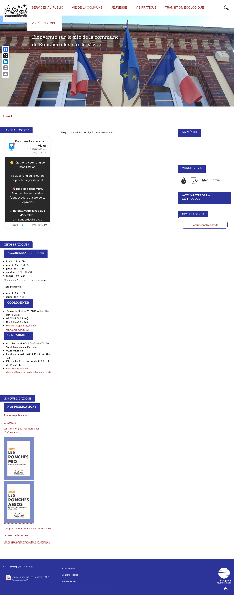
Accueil (7, 116)
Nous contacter (68, 581)
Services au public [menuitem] (47, 7)
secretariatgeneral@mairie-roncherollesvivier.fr (21, 327)
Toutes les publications (16, 415)
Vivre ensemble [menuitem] (45, 23)
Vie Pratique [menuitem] (146, 7)
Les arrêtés (10, 421)
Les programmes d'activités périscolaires (27, 541)
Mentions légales (69, 575)
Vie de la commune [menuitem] (87, 7)
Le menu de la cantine (16, 535)
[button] (225, 589)
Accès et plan (68, 568)
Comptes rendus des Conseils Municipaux (27, 528)
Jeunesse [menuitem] (119, 7)
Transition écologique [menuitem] (184, 7)
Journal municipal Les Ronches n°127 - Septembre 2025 (31, 579)
